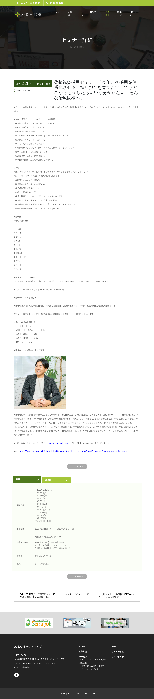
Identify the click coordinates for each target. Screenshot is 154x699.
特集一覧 (119, 14)
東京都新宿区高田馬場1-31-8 (39, 659)
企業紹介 (70, 14)
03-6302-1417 (54, 3)
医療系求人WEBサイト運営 (93, 666)
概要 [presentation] (27, 479)
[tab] (27, 479)
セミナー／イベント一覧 (77, 594)
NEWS (93, 12)
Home (58, 12)
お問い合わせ (132, 14)
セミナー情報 (106, 14)
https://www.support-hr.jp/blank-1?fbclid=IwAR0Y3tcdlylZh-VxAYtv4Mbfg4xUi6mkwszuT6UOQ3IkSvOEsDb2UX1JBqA (73, 451)
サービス (81, 14)
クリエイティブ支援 (90, 669)
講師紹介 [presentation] (56, 479)
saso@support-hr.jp (58, 443)
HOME (82, 646)
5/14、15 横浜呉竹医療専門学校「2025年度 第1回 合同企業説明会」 (37, 596)
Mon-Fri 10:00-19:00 (28, 3)
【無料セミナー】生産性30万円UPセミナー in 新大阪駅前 (116, 596)
